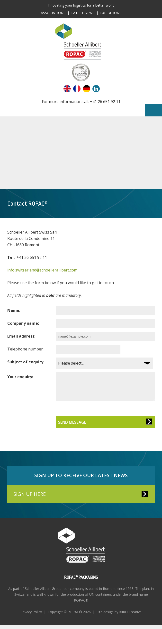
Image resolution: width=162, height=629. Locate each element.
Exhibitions (110, 12)
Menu (153, 110)
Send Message (70, 426)
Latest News (82, 12)
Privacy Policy (31, 616)
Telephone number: (25, 349)
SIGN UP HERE (29, 498)
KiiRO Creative (130, 616)
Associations (53, 12)
